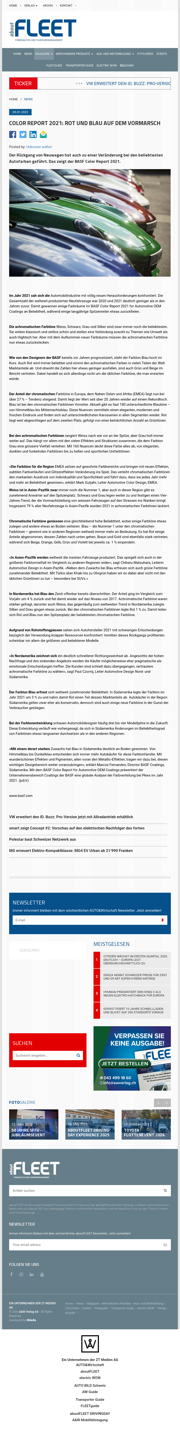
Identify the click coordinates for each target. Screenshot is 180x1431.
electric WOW (147, 1308)
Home (70, 1303)
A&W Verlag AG (29, 1311)
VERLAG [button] (31, 5)
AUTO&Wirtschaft (90, 1365)
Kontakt (72, 1313)
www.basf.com (21, 796)
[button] (44, 54)
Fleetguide (103, 1308)
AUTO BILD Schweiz (90, 1385)
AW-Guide (90, 1392)
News (81, 1303)
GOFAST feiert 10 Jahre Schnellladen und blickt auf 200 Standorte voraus (134, 1010)
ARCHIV (48, 5)
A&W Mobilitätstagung (90, 1420)
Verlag (163, 1308)
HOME (13, 5)
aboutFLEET (89, 1371)
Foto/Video (74, 1308)
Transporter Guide (124, 1308)
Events (89, 1308)
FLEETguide (90, 1406)
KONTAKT (66, 5)
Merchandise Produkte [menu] (119, 1303)
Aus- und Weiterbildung (151, 1303)
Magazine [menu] (95, 1303)
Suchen (127, 65)
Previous (158, 1103)
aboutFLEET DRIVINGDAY (90, 1414)
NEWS (28, 99)
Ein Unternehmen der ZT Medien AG (90, 1360)
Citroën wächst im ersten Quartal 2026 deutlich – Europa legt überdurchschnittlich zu (135, 960)
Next (166, 1103)
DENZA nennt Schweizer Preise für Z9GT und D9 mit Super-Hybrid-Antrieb (135, 976)
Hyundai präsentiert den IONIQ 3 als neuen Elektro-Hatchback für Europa (134, 993)
